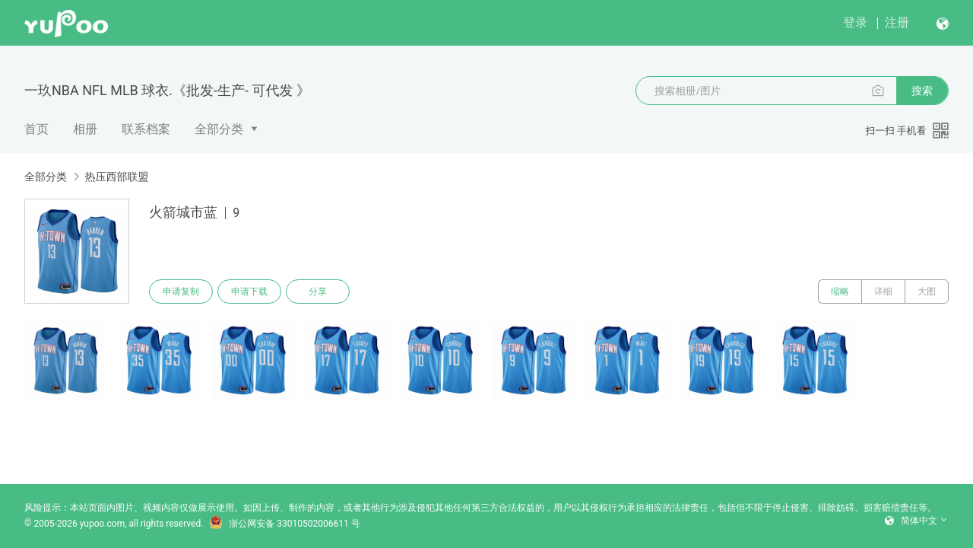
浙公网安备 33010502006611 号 (284, 523)
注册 (897, 22)
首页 (36, 129)
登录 (855, 22)
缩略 (840, 291)
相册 (85, 129)
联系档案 (146, 129)
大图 (927, 291)
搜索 (922, 90)
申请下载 (249, 291)
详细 (883, 291)
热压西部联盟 (116, 176)
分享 (318, 291)
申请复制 (181, 291)
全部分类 (219, 129)
